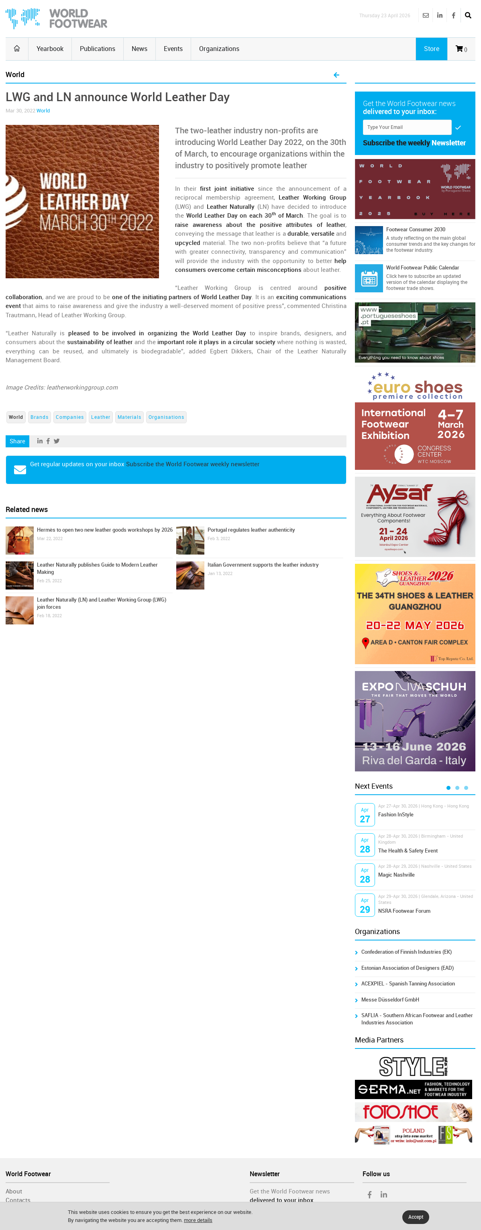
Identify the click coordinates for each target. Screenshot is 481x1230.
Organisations (166, 417)
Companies (70, 417)
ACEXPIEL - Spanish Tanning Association (408, 984)
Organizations (219, 49)
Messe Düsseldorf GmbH (390, 1000)
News (139, 49)
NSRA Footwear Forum (404, 911)
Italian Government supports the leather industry (263, 565)
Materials (129, 417)
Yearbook (50, 49)
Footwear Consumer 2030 (415, 229)
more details (198, 1220)
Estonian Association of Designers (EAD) (407, 968)
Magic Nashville (396, 875)
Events (173, 49)
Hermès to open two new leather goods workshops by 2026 (105, 530)
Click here (396, 276)
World (43, 111)
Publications (97, 49)
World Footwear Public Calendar (422, 268)
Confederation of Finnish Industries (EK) (406, 952)
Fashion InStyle (396, 815)
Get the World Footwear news (290, 1191)
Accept (415, 1217)
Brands (40, 417)
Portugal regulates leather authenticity (251, 530)
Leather (100, 417)
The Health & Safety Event (408, 851)
